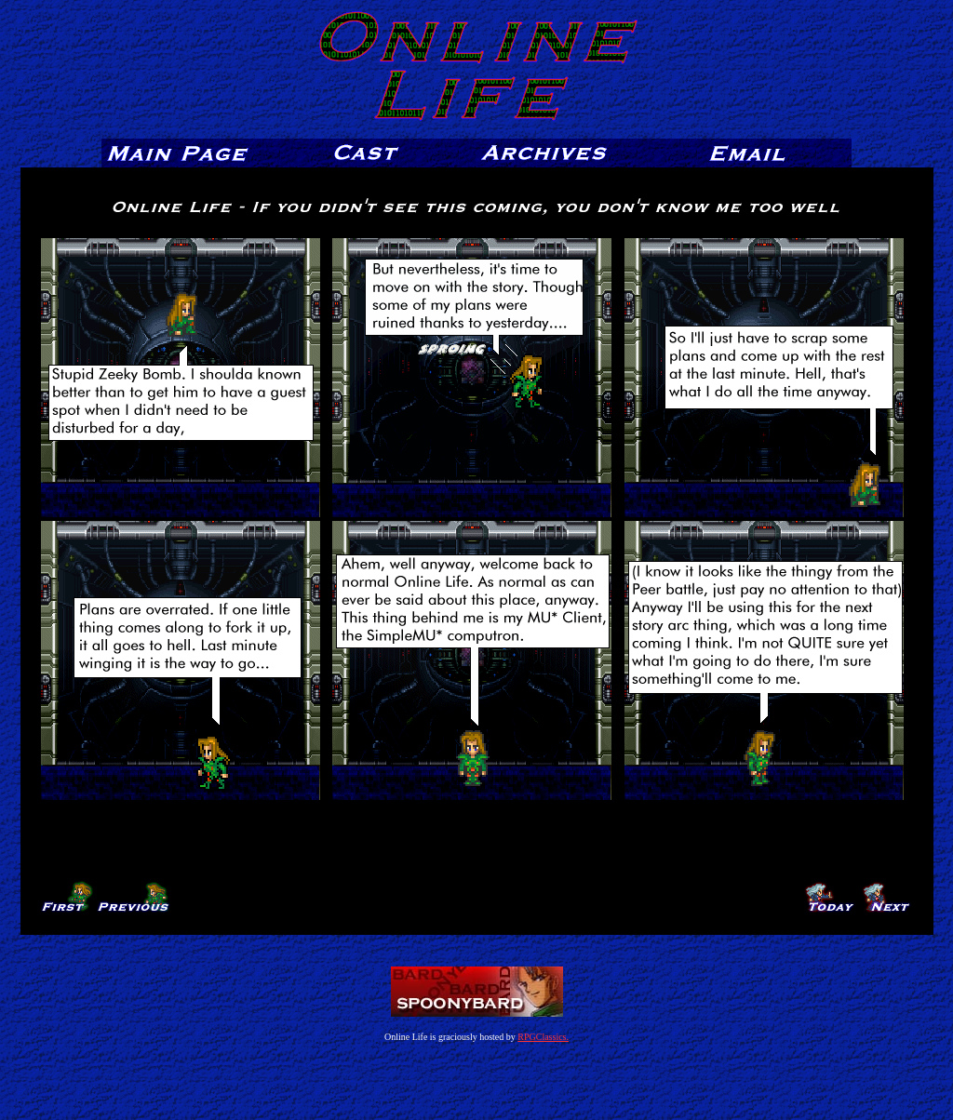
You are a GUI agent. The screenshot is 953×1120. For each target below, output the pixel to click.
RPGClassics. (543, 1037)
